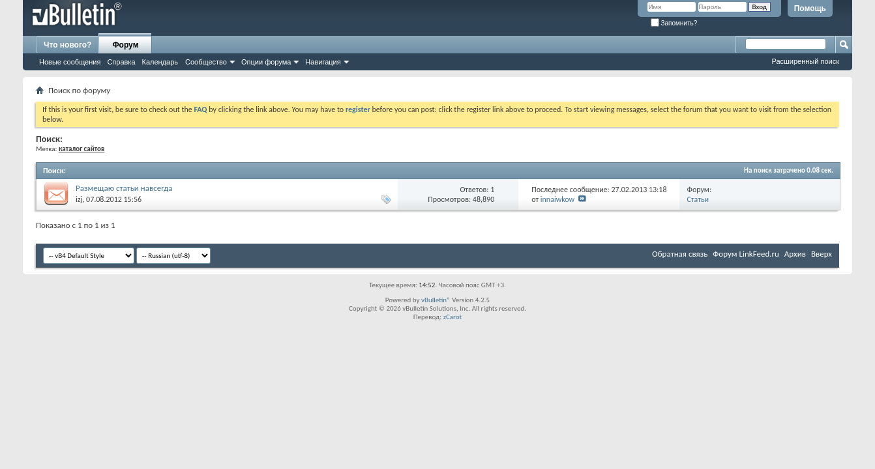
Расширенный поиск (805, 61)
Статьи (698, 199)
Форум (125, 45)
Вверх (821, 254)
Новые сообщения (69, 62)
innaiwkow (557, 199)
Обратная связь (679, 254)
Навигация (322, 62)
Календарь (160, 62)
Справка (121, 62)
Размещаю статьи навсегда (124, 188)
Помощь (810, 8)
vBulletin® (436, 300)
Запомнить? (674, 23)
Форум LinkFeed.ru (746, 254)
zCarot (452, 317)
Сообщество (206, 62)
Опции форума (266, 62)
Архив (795, 254)
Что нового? (67, 45)
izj (79, 199)
